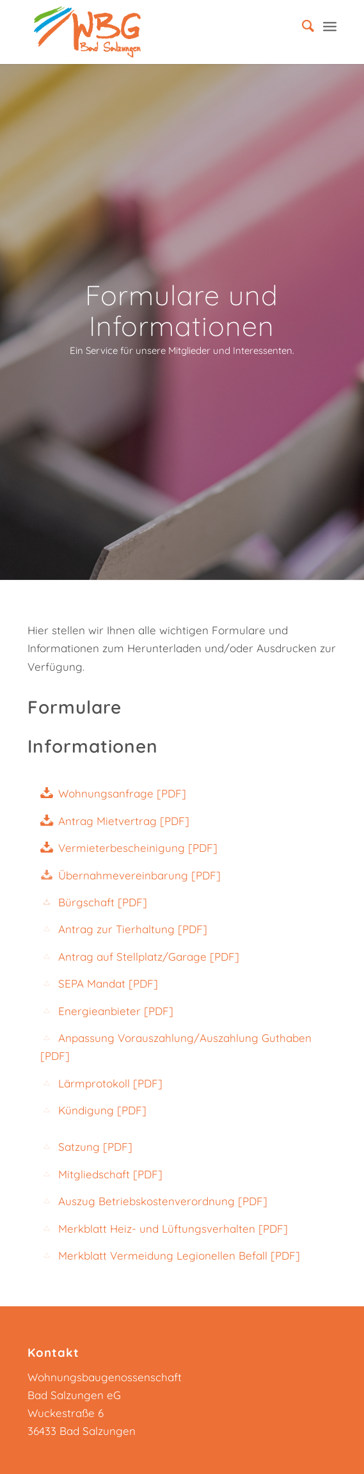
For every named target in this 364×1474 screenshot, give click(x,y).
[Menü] (329, 25)
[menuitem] (301, 25)
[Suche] (301, 25)
